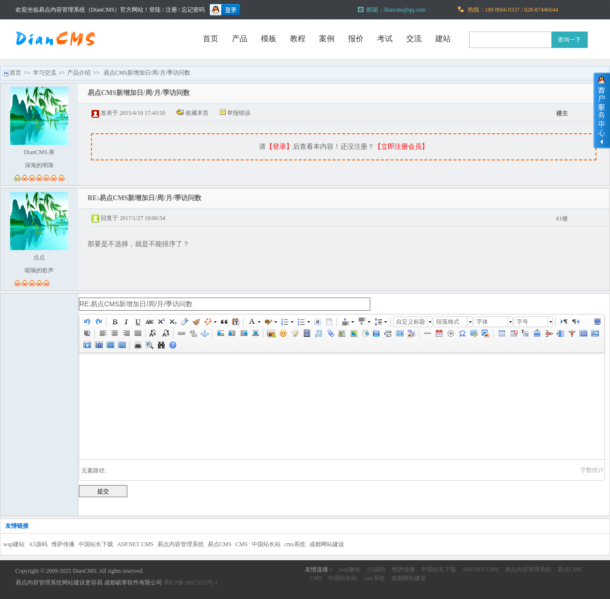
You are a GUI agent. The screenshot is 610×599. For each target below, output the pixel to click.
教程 (297, 38)
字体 (482, 321)
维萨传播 (63, 544)
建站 (443, 38)
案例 (327, 38)
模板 (268, 38)
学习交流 (44, 72)
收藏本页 (197, 113)
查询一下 (569, 39)
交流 (414, 38)
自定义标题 (410, 321)
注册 (171, 9)
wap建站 (14, 544)
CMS (241, 544)
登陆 (155, 9)
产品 (239, 38)
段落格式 (447, 321)
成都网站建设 (326, 544)
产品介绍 (79, 72)
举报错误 (238, 113)
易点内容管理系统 (180, 544)
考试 (385, 38)
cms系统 (295, 544)
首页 (210, 38)
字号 (522, 321)
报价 (356, 38)
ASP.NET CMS (135, 544)
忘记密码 (193, 9)
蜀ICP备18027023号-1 (191, 582)
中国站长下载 (95, 544)
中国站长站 (266, 544)
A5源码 (38, 544)
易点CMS (219, 544)
